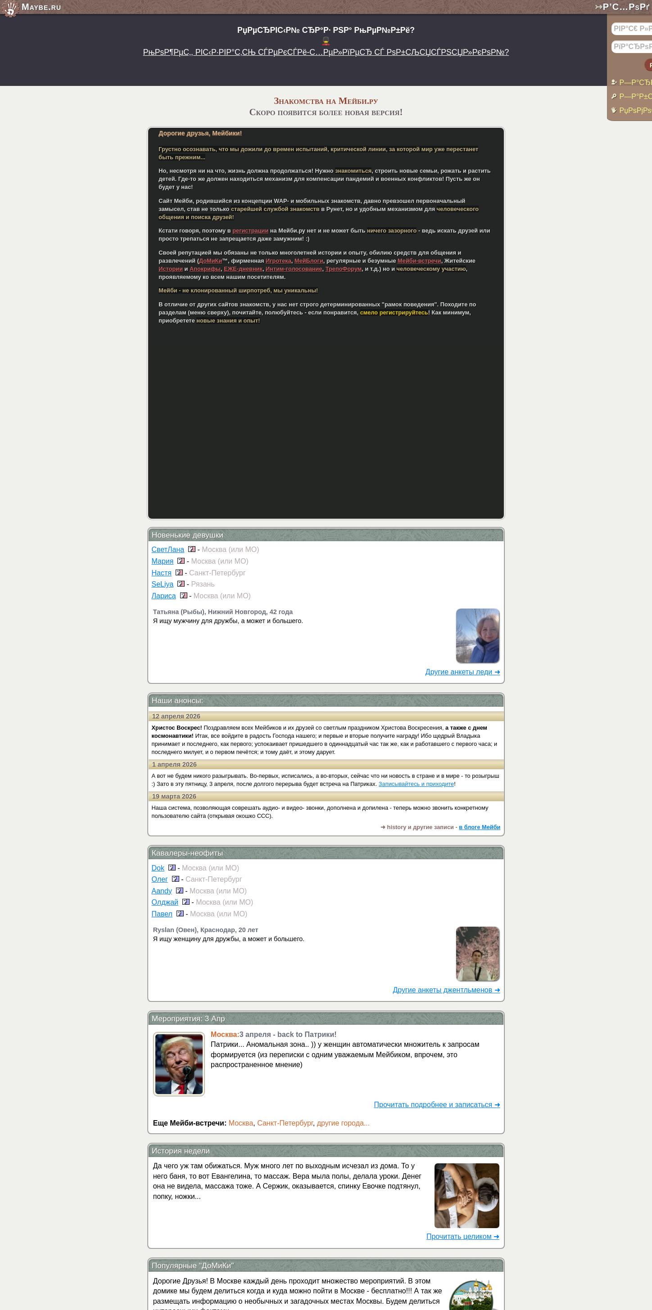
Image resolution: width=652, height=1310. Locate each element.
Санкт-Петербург (285, 1123)
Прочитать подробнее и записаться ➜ (437, 1104)
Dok (158, 868)
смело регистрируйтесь (394, 312)
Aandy (162, 891)
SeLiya (163, 584)
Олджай (165, 902)
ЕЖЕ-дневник (243, 268)
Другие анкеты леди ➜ (463, 672)
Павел (162, 914)
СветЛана (168, 549)
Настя (162, 573)
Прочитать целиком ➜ (462, 1236)
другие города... (343, 1123)
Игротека (278, 260)
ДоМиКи (210, 260)
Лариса (164, 596)
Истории (170, 268)
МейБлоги (308, 260)
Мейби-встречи (419, 260)
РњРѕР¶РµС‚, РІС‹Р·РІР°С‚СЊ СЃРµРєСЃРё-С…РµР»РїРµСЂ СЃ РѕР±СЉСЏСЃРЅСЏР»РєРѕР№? (326, 52)
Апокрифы (205, 268)
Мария (163, 561)
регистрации (250, 230)
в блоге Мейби (479, 827)
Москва (241, 1123)
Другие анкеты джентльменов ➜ (446, 990)
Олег (160, 879)
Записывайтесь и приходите (416, 784)
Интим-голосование (294, 268)
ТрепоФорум (344, 268)
